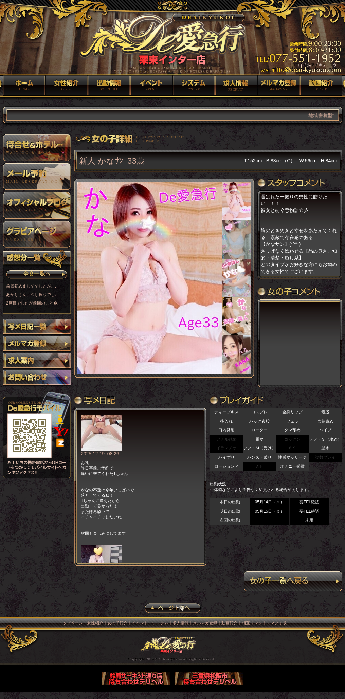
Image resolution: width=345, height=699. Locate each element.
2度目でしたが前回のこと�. (32, 303)
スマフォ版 (276, 623)
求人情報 (236, 85)
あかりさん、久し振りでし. (31, 294)
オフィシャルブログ (37, 205)
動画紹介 (321, 85)
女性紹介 (66, 85)
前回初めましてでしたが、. (31, 286)
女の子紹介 (109, 85)
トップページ (24, 85)
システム (193, 85)
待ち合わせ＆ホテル (37, 147)
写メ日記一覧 (37, 327)
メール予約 (37, 176)
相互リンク (252, 623)
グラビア (37, 234)
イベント (151, 85)
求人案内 (37, 361)
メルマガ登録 (278, 85)
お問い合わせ (37, 378)
